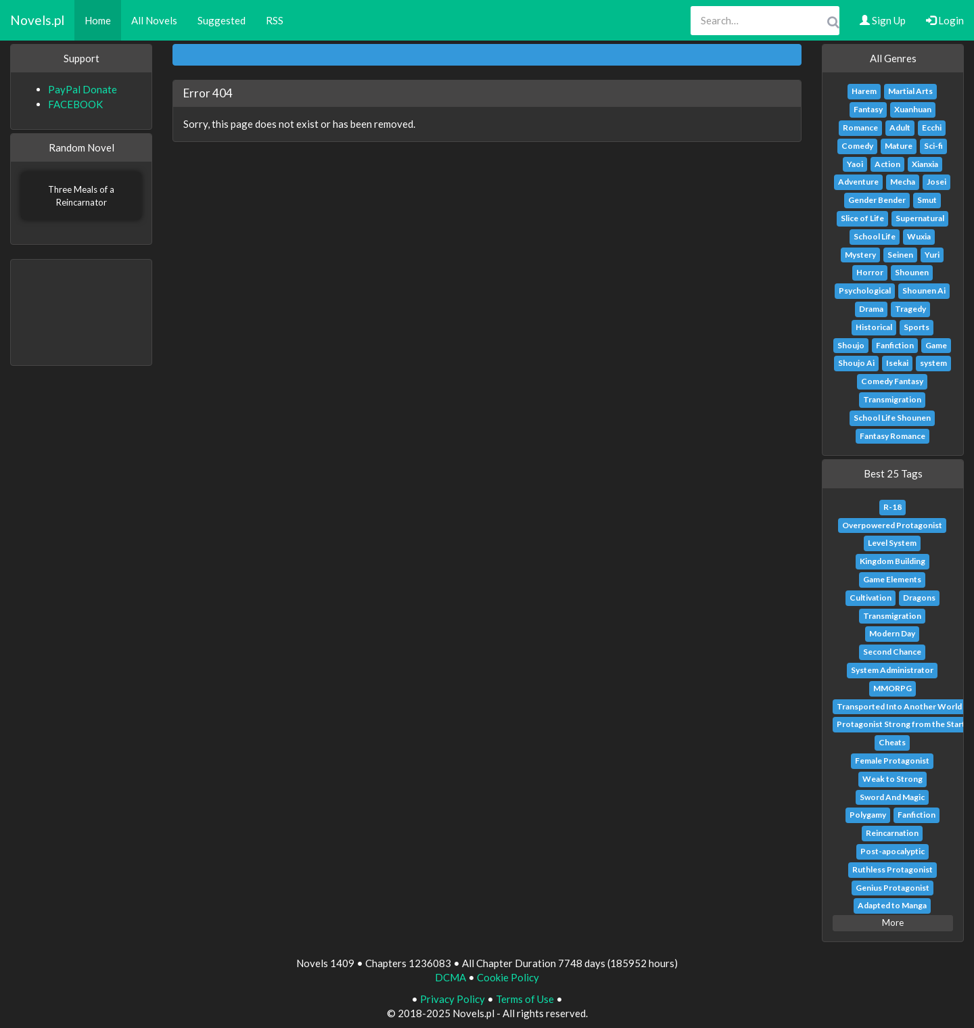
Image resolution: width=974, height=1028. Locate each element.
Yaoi (855, 164)
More (893, 922)
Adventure (858, 182)
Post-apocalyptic (892, 851)
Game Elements (892, 579)
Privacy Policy (452, 999)
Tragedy (910, 309)
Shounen (912, 272)
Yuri (932, 255)
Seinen (900, 255)
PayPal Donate (82, 89)
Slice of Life (862, 218)
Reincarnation (892, 833)
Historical (874, 327)
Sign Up (883, 20)
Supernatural (920, 218)
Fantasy (868, 109)
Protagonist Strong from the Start (901, 724)
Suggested (222, 20)
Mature (898, 146)
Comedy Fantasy (892, 381)
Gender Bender (877, 200)
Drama (871, 309)
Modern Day (892, 633)
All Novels (154, 20)
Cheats (892, 742)
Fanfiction (895, 345)
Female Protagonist (892, 760)
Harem (864, 91)
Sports (916, 327)
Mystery (860, 255)
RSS (274, 20)
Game (936, 345)
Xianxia (925, 164)
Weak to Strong (892, 779)
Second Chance (892, 652)
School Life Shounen (892, 418)
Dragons (919, 597)
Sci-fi (933, 146)
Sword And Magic (892, 797)
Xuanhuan (912, 109)
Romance (860, 127)
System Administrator (892, 670)
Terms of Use (525, 999)
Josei (936, 182)
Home (98, 20)
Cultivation (870, 597)
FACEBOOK (75, 104)
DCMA (450, 977)
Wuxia (919, 236)
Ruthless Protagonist (892, 869)
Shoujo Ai (856, 363)
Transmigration (892, 399)
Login (945, 20)
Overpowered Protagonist (892, 525)
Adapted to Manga (892, 905)
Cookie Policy (508, 977)
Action (887, 164)
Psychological (865, 290)
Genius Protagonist (892, 888)
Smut (927, 200)
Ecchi (932, 127)
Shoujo (850, 345)
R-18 (892, 507)
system (933, 363)
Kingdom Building (892, 561)
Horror (869, 272)
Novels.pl (37, 20)
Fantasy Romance (892, 436)
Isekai (897, 363)
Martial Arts (910, 91)
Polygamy (868, 815)
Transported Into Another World (899, 706)
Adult (899, 127)
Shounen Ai (924, 290)
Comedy (857, 146)
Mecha (902, 182)
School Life (875, 236)
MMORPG (892, 688)
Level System (892, 543)
